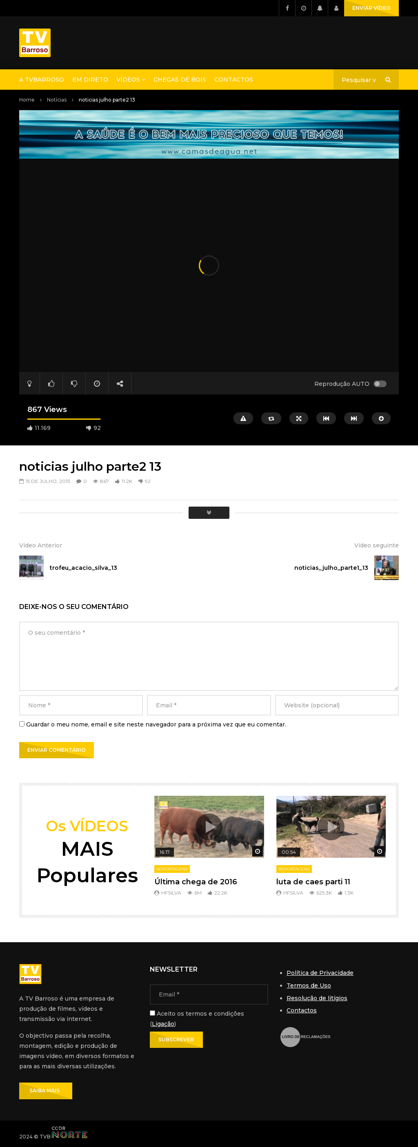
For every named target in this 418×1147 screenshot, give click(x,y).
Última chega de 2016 (195, 881)
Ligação (163, 1023)
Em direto (90, 79)
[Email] (209, 994)
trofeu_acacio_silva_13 (83, 567)
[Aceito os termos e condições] (152, 1013)
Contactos (233, 79)
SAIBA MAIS (45, 1090)
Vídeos (128, 79)
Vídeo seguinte (376, 545)
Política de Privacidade (320, 972)
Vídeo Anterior (40, 545)
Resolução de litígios (317, 998)
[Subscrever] (176, 1040)
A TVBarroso (41, 79)
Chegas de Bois (179, 79)
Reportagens (172, 869)
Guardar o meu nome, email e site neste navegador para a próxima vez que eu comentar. (156, 724)
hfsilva (171, 893)
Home (27, 100)
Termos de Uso (309, 985)
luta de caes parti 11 (313, 881)
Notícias (57, 100)
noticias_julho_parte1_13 (331, 567)
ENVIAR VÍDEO (371, 8)
